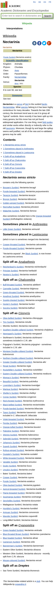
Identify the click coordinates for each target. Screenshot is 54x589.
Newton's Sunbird (11, 274)
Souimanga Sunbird (12, 497)
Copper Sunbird (10, 477)
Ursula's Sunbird (10, 470)
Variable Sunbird (10, 462)
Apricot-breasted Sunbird (14, 489)
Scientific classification (17, 60)
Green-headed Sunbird (13, 530)
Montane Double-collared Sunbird (18, 351)
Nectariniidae (20, 77)
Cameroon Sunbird (11, 542)
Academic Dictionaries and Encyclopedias (25, 10)
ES (45, 2)
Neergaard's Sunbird (12, 334)
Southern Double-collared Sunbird (18, 330)
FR (50, 2)
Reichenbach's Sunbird (13, 267)
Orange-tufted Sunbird (13, 427)
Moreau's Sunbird (11, 377)
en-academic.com (11, 4)
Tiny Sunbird (8, 322)
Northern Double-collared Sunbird (18, 358)
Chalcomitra (26, 279)
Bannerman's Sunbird (12, 546)
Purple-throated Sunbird (13, 248)
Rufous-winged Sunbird (13, 450)
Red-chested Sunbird (12, 401)
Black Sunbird (31, 253)
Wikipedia (27, 23)
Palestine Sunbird (11, 431)
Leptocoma (40, 234)
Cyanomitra (26, 525)
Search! (47, 16)
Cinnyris (24, 313)
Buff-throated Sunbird (12, 285)
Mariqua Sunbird (10, 389)
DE (39, 2)
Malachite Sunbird (11, 211)
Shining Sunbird (10, 435)
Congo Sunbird (9, 397)
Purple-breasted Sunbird (14, 191)
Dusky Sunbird (9, 466)
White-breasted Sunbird (13, 458)
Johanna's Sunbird (11, 442)
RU (34, 2)
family (44, 104)
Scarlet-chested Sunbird (13, 300)
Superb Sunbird (10, 446)
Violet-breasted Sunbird (13, 419)
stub (38, 581)
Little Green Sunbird (12, 229)
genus (19, 104)
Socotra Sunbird (10, 308)
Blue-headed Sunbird (12, 538)
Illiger (16, 83)
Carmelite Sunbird (11, 288)
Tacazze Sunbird (10, 195)
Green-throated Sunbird (13, 292)
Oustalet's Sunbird (11, 454)
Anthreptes (40, 224)
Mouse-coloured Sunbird (14, 560)
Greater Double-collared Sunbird (17, 362)
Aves (17, 70)
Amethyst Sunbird (11, 296)
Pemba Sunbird (10, 423)
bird (27, 104)
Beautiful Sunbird (10, 381)
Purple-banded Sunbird (13, 408)
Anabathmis (26, 261)
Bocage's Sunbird (11, 187)
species (24, 107)
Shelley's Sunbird (10, 393)
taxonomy (10, 128)
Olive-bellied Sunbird (12, 318)
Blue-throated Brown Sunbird (16, 534)
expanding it (20, 584)
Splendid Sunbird (10, 439)
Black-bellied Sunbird (12, 405)
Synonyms (17, 95)
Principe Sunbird (10, 271)
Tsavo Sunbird (9, 412)
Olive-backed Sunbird (12, 485)
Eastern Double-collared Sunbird (17, 374)
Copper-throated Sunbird (14, 244)
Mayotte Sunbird (10, 516)
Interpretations (14, 28)
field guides (47, 122)
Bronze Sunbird (10, 199)
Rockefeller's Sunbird (12, 370)
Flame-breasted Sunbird (13, 493)
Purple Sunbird (9, 57)
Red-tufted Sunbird (11, 207)
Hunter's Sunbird (10, 304)
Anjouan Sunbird (10, 512)
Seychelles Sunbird (11, 501)
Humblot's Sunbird (11, 508)
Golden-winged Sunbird (13, 203)
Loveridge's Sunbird (12, 385)
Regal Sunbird (9, 366)
